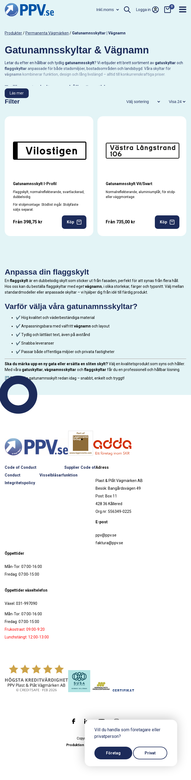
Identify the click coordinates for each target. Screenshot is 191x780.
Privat (150, 753)
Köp (74, 222)
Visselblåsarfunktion (58, 475)
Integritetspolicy (20, 483)
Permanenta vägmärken (47, 33)
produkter (13, 33)
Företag (113, 753)
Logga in (147, 9)
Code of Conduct (20, 467)
